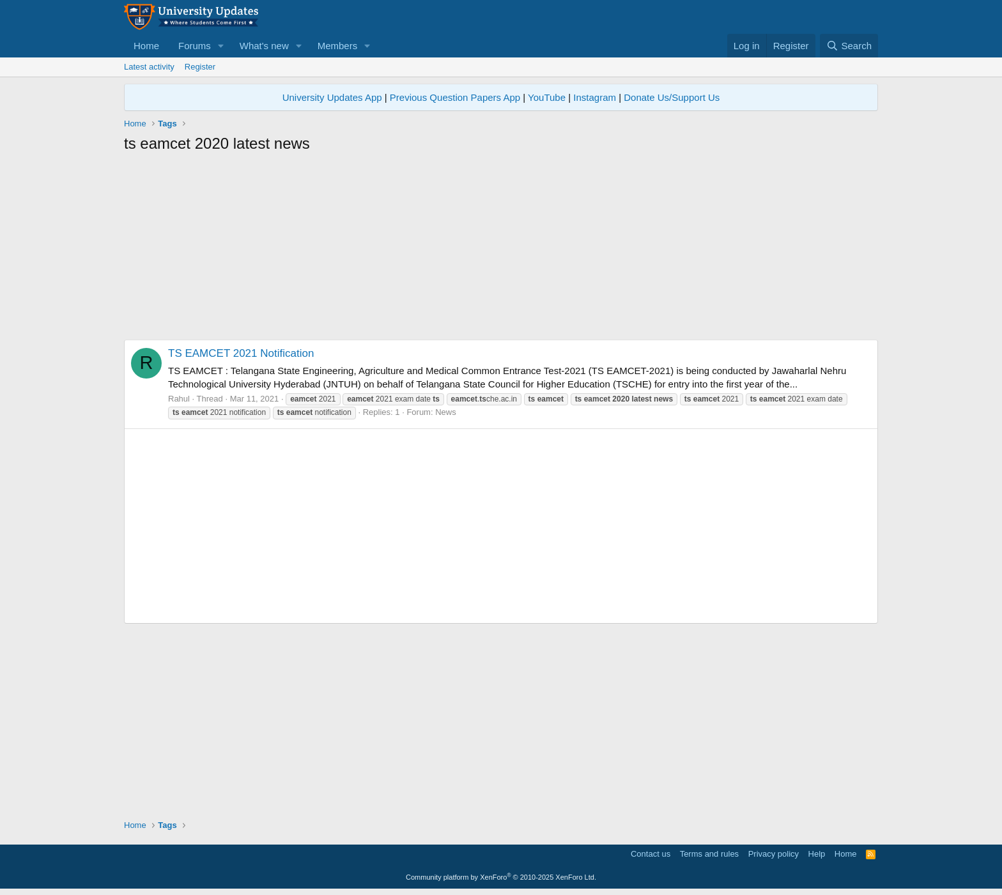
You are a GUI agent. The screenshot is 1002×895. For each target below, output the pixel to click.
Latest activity (149, 66)
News (445, 412)
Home (146, 45)
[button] (221, 45)
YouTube (547, 97)
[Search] (849, 45)
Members (338, 45)
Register (200, 66)
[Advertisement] (501, 250)
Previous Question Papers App (455, 97)
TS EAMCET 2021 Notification (241, 353)
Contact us (650, 854)
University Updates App (332, 97)
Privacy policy (773, 854)
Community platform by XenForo (501, 877)
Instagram (594, 97)
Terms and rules (709, 854)
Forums (194, 45)
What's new (264, 45)
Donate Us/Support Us (672, 97)
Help (817, 854)
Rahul (179, 398)
